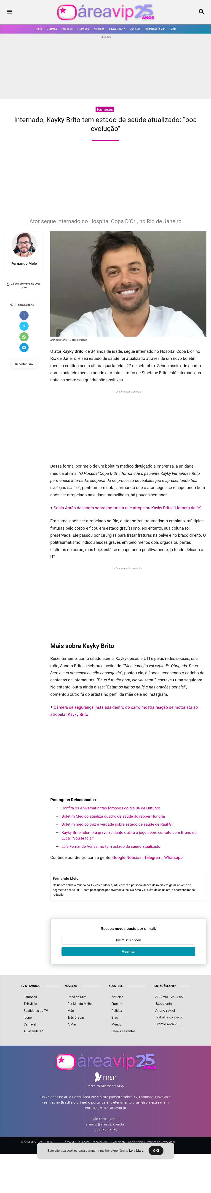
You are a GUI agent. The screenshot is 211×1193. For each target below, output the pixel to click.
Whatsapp (173, 857)
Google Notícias (127, 857)
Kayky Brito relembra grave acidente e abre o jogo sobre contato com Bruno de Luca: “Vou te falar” (128, 835)
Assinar (128, 945)
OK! (156, 1150)
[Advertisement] (107, 182)
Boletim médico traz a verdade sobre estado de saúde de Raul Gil (117, 824)
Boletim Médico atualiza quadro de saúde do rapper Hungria (113, 816)
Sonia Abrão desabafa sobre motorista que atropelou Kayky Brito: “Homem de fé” (127, 507)
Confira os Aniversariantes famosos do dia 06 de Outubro (110, 808)
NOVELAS (71, 979)
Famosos (105, 109)
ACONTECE (116, 979)
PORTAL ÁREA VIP (164, 979)
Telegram (152, 857)
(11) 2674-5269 (105, 1122)
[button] (184, 12)
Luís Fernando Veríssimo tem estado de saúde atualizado (110, 846)
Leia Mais (136, 1150)
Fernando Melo (24, 263)
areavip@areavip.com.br (105, 1117)
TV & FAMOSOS (30, 979)
